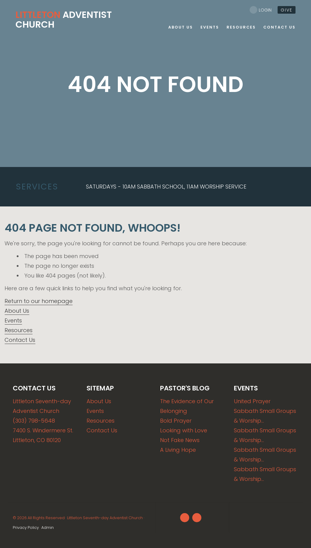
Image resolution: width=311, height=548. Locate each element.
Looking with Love (183, 430)
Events (13, 320)
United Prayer (252, 401)
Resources (18, 330)
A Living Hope (178, 450)
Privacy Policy (26, 527)
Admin (47, 527)
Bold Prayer (176, 420)
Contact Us (20, 340)
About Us (17, 311)
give (286, 10)
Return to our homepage (39, 301)
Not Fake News (180, 440)
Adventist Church (63, 20)
